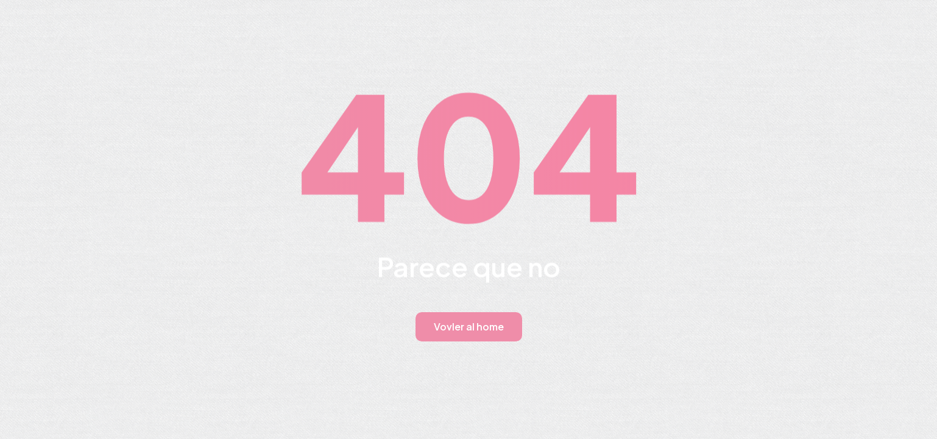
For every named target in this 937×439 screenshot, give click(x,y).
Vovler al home (468, 326)
